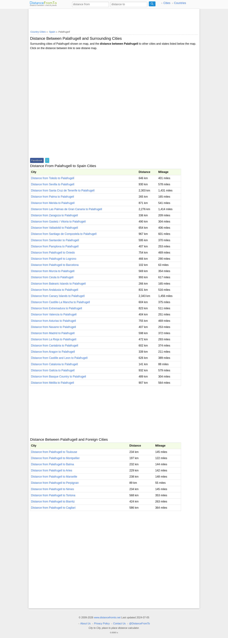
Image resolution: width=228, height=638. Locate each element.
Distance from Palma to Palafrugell (52, 196)
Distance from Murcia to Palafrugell (52, 271)
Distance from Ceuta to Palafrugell (52, 277)
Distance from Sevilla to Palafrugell (52, 184)
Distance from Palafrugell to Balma (52, 464)
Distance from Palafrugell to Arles (51, 470)
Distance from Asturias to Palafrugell (53, 320)
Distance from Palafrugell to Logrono (53, 258)
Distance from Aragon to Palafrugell (53, 351)
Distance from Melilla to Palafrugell (52, 382)
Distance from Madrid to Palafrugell (53, 333)
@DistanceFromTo (139, 623)
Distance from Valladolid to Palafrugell (54, 227)
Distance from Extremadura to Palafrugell (56, 308)
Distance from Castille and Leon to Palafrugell (59, 357)
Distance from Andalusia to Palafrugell (54, 289)
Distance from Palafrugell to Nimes (52, 489)
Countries (180, 3)
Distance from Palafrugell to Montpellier (55, 458)
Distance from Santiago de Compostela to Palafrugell (64, 233)
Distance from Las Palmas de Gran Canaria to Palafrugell (66, 209)
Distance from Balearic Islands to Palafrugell (58, 283)
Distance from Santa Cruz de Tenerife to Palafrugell (63, 190)
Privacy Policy (102, 623)
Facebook (36, 160)
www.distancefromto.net (107, 617)
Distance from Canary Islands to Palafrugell (58, 296)
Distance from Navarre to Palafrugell (53, 327)
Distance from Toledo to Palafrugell (52, 178)
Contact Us (119, 623)
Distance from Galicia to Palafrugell (53, 370)
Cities (166, 3)
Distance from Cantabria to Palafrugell (54, 345)
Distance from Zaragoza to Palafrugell (54, 215)
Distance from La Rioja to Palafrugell (53, 339)
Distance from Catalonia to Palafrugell (54, 364)
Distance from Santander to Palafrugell (55, 240)
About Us (85, 623)
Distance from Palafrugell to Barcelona (55, 265)
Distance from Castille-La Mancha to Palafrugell (60, 302)
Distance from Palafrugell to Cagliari (53, 507)
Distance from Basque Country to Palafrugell (58, 376)
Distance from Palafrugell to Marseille (54, 476)
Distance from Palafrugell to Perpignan (55, 482)
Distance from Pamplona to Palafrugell (55, 246)
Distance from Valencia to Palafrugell (53, 314)
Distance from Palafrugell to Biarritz (53, 501)
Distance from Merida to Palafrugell (53, 203)
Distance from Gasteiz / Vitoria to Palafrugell (58, 221)
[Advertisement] (114, 18)
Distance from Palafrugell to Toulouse (54, 452)
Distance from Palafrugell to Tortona (53, 495)
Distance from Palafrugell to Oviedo (53, 252)
